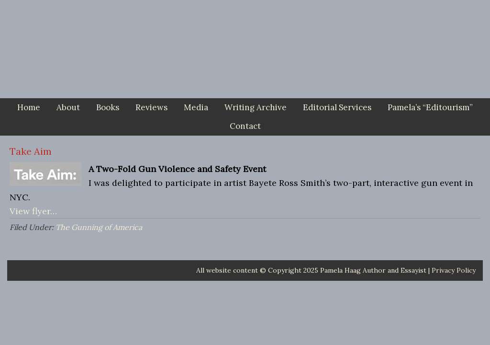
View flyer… (33, 211)
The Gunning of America (99, 227)
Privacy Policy (454, 270)
